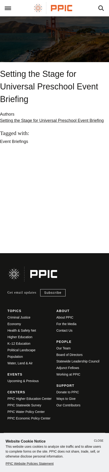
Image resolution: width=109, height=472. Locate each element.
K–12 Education (18, 343)
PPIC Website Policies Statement (30, 463)
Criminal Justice (18, 317)
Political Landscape (21, 350)
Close (98, 440)
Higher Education (19, 337)
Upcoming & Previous (23, 381)
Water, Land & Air (20, 363)
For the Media (66, 324)
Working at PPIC (68, 374)
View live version (15, 223)
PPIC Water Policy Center (26, 412)
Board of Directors (69, 355)
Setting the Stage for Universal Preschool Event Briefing (52, 120)
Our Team (63, 348)
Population (15, 356)
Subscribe (53, 293)
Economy (14, 324)
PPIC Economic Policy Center (28, 418)
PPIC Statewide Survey (24, 405)
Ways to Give (66, 399)
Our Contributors (68, 405)
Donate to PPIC (67, 392)
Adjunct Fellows (67, 368)
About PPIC (64, 317)
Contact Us (64, 330)
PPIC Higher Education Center (29, 399)
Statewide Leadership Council (77, 361)
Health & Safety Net (21, 330)
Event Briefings (14, 141)
